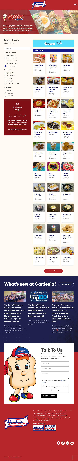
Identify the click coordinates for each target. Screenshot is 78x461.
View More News (66, 284)
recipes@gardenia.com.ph (17, 126)
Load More (53, 271)
